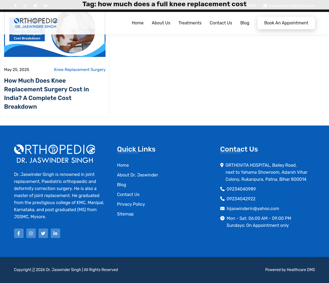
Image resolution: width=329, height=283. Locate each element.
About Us (161, 22)
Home (138, 22)
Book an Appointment (286, 22)
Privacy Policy (131, 204)
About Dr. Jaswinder (137, 175)
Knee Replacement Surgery (80, 69)
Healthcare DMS (301, 270)
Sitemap (125, 214)
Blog (244, 22)
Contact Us (221, 22)
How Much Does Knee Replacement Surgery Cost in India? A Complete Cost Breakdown (46, 93)
